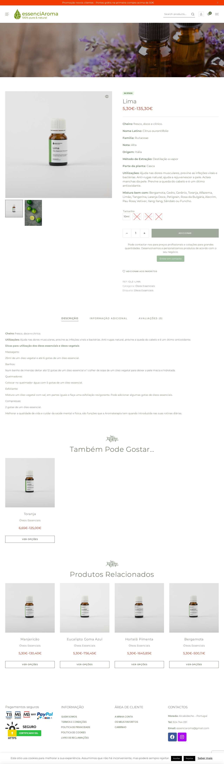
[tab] (70, 318)
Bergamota (194, 639)
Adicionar (185, 233)
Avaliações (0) (151, 318)
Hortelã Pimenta (139, 639)
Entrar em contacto (171, 258)
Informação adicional (109, 318)
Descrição (70, 318)
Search (192, 14)
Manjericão (30, 639)
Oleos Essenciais (143, 290)
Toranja (30, 514)
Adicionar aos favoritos (141, 271)
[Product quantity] (135, 233)
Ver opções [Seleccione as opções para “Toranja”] (30, 539)
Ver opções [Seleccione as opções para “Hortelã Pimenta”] (139, 664)
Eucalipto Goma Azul (85, 639)
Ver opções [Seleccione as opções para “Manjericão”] (30, 664)
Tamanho (129, 211)
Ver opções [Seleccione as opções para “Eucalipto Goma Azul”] (84, 664)
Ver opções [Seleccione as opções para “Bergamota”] (194, 664)
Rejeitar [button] (189, 758)
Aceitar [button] (176, 758)
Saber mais (205, 758)
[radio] (127, 216)
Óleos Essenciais (145, 286)
